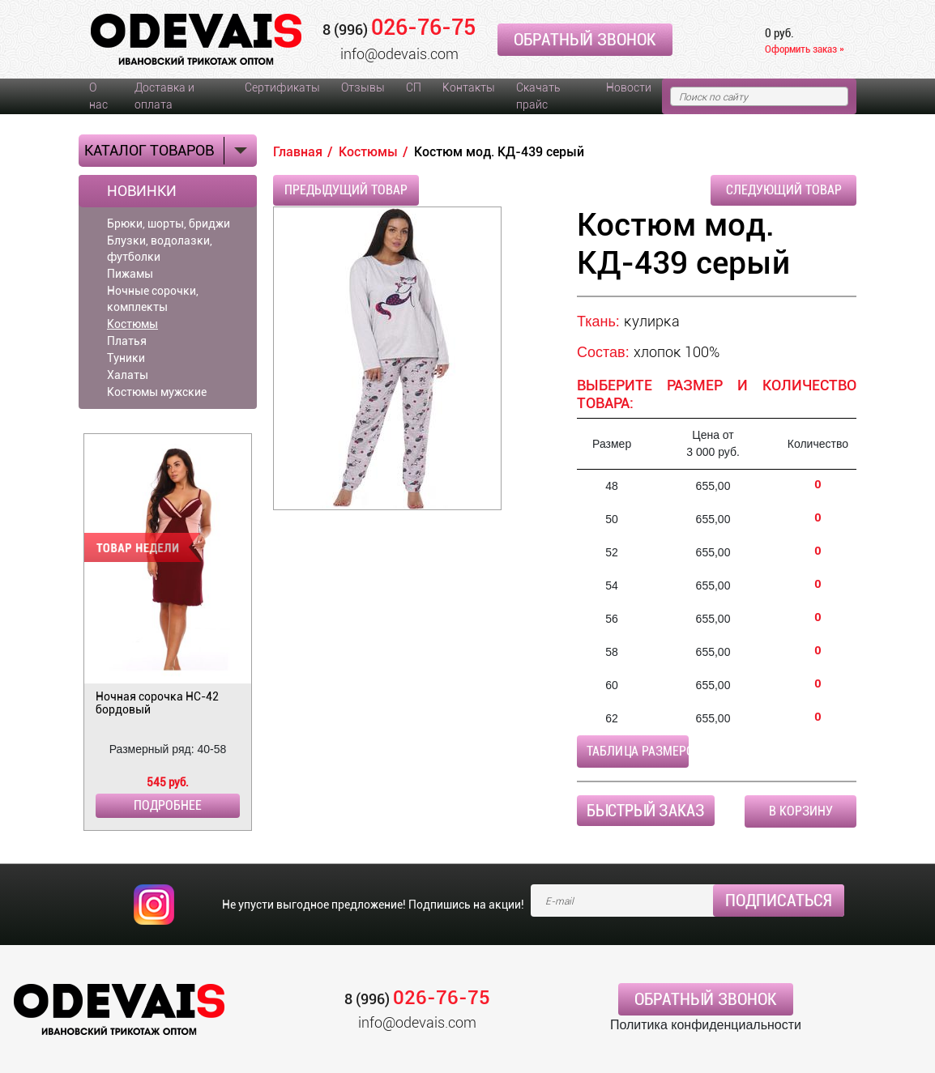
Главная (297, 152)
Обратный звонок (585, 39)
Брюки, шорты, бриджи (168, 223)
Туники (126, 357)
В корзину (801, 811)
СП (413, 87)
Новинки (142, 191)
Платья (127, 340)
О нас (98, 96)
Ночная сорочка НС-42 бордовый (157, 703)
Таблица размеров (638, 751)
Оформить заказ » (804, 49)
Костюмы (132, 323)
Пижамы (130, 273)
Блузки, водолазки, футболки (159, 248)
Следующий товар (784, 190)
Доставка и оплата (164, 96)
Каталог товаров (149, 150)
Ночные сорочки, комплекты (153, 298)
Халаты (127, 374)
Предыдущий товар (346, 190)
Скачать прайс (538, 96)
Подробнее (168, 805)
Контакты (468, 87)
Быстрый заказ (646, 810)
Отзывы (363, 87)
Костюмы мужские (157, 391)
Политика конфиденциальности (705, 1025)
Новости (628, 87)
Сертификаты (282, 87)
